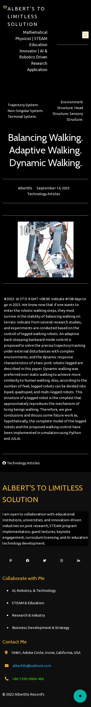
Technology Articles (43, 194)
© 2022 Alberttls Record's (23, 694)
